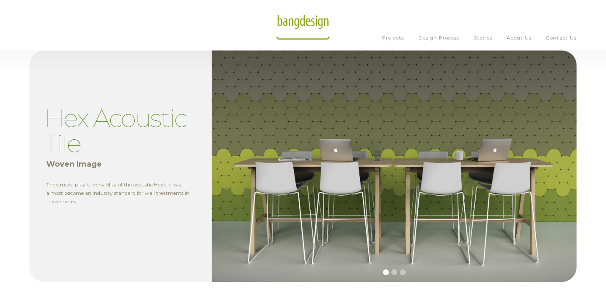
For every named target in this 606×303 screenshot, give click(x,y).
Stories (483, 38)
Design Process (438, 38)
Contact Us (561, 38)
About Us (519, 38)
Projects (393, 38)
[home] (303, 25)
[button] (386, 272)
